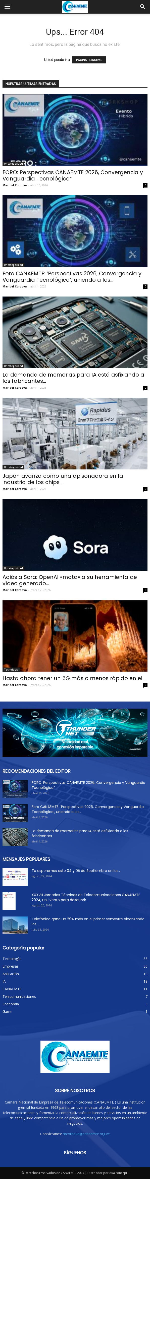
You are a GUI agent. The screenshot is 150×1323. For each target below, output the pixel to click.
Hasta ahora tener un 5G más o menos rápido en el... (74, 678)
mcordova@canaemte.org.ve (86, 1105)
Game (7, 1011)
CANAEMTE (12, 988)
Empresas (11, 966)
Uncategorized (13, 163)
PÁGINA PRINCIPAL (89, 59)
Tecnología (11, 669)
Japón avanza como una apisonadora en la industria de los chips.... (63, 479)
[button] (143, 7)
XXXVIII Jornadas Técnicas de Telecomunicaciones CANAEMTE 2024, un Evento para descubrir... (86, 897)
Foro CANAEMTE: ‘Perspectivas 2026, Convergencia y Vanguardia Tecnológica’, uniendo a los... (72, 276)
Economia (11, 1004)
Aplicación (11, 973)
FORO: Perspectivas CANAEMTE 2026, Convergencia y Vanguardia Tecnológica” (73, 175)
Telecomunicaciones (19, 996)
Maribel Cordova (15, 185)
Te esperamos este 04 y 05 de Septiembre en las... (76, 870)
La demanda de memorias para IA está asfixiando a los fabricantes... (73, 378)
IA (4, 981)
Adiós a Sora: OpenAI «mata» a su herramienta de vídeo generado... (70, 580)
